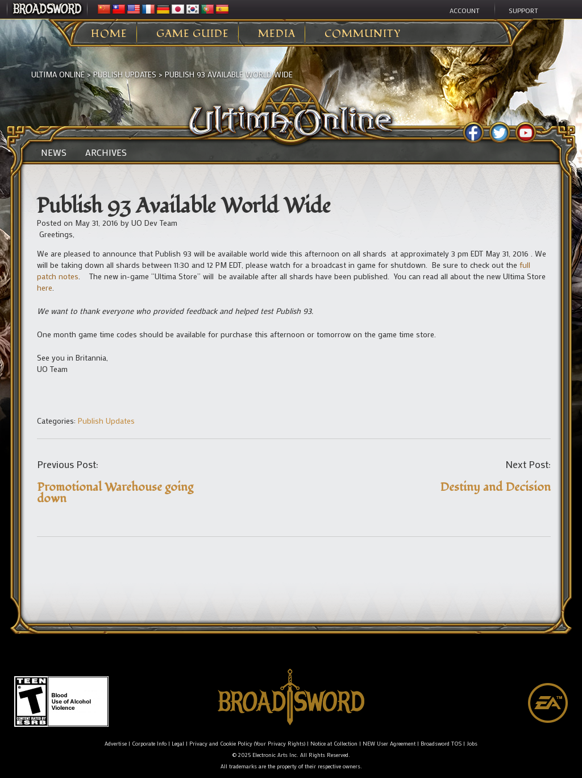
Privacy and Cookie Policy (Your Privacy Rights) (247, 743)
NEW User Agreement (389, 743)
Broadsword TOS (441, 743)
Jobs (472, 743)
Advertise (116, 743)
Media (277, 34)
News (53, 152)
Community (363, 34)
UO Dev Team (154, 222)
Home (109, 34)
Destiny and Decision (495, 487)
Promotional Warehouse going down (115, 493)
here (44, 287)
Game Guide (192, 34)
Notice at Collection (333, 743)
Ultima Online (58, 74)
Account (465, 10)
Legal (178, 743)
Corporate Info (149, 743)
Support (523, 10)
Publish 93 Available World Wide (229, 74)
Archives (106, 152)
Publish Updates (124, 74)
